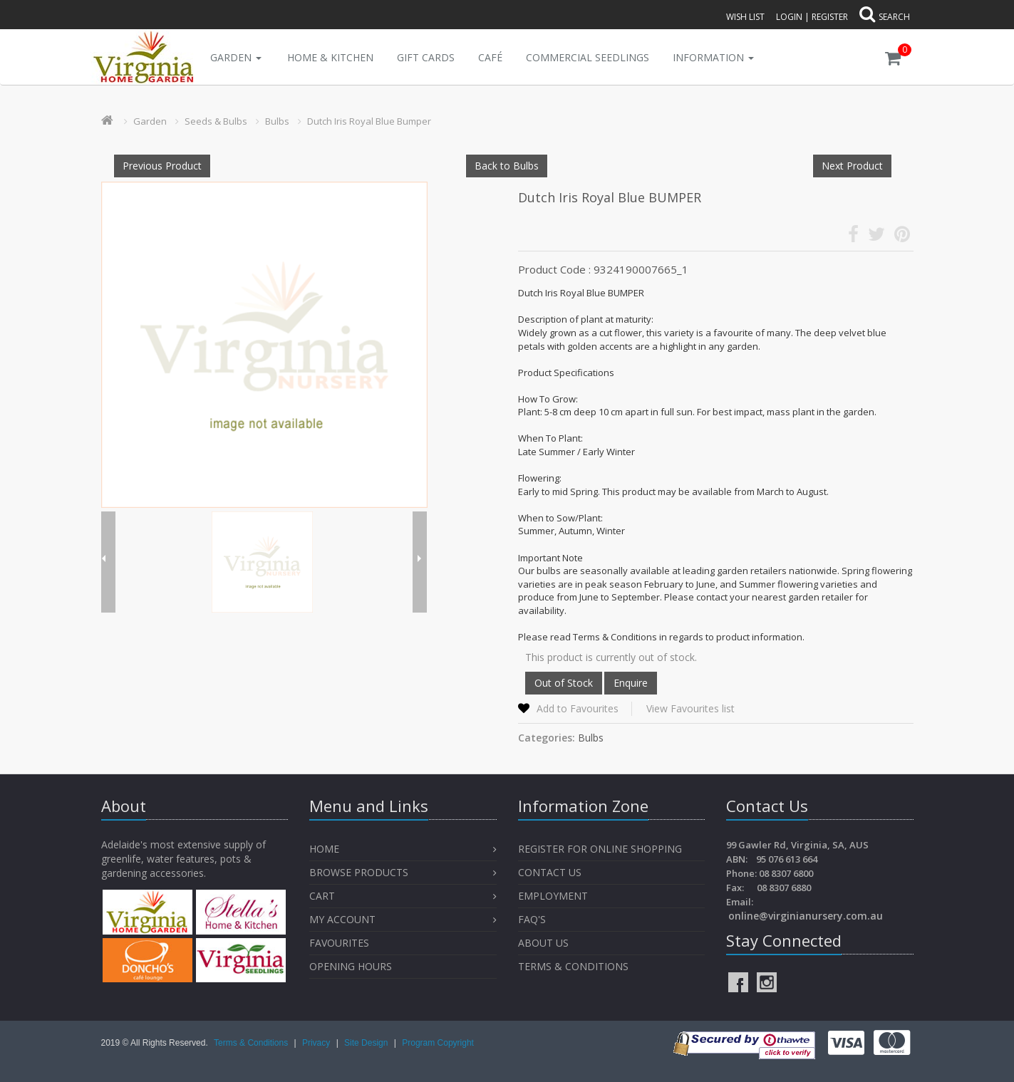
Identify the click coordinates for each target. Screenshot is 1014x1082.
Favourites (340, 943)
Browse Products (358, 872)
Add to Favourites (578, 708)
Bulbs (277, 121)
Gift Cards (426, 57)
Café (490, 57)
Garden (236, 57)
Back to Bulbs (507, 165)
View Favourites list (690, 708)
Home (324, 848)
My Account (342, 919)
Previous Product (162, 165)
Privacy (317, 1043)
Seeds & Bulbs (216, 121)
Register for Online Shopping (600, 848)
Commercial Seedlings (587, 57)
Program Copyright (438, 1043)
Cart (322, 895)
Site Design (367, 1043)
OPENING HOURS (350, 966)
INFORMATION (713, 57)
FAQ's (532, 919)
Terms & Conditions (573, 966)
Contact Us (549, 872)
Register (830, 17)
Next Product (852, 165)
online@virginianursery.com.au (805, 915)
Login (789, 17)
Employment (553, 895)
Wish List (745, 17)
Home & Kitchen (330, 57)
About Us (543, 943)
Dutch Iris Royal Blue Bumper (369, 121)
